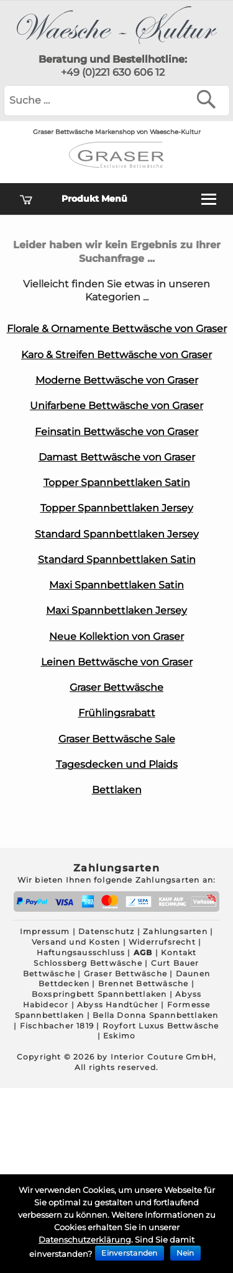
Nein (185, 1252)
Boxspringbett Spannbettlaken (99, 994)
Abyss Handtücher (117, 1004)
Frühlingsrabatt (116, 713)
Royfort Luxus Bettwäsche (161, 1025)
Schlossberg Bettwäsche (88, 963)
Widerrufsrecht (162, 942)
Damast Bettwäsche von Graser (117, 457)
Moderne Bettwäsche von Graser (116, 380)
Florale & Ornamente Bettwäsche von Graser (117, 329)
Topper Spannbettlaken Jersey (116, 508)
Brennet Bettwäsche (143, 983)
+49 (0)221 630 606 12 (113, 72)
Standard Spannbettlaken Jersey (117, 534)
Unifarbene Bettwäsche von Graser (116, 406)
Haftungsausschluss (81, 952)
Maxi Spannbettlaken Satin (116, 585)
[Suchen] (209, 99)
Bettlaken (117, 790)
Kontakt (178, 952)
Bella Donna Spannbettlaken (155, 1015)
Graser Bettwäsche (116, 687)
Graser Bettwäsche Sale (116, 739)
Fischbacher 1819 (57, 1025)
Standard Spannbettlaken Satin (117, 559)
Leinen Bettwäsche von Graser (117, 662)
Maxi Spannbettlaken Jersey (116, 610)
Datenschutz (106, 931)
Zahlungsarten (175, 931)
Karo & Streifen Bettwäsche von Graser (116, 355)
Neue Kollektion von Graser (116, 636)
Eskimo (119, 1035)
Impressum (45, 931)
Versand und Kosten (76, 942)
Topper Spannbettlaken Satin (116, 482)
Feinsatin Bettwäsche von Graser (116, 432)
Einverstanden (129, 1252)
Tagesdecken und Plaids (117, 764)
